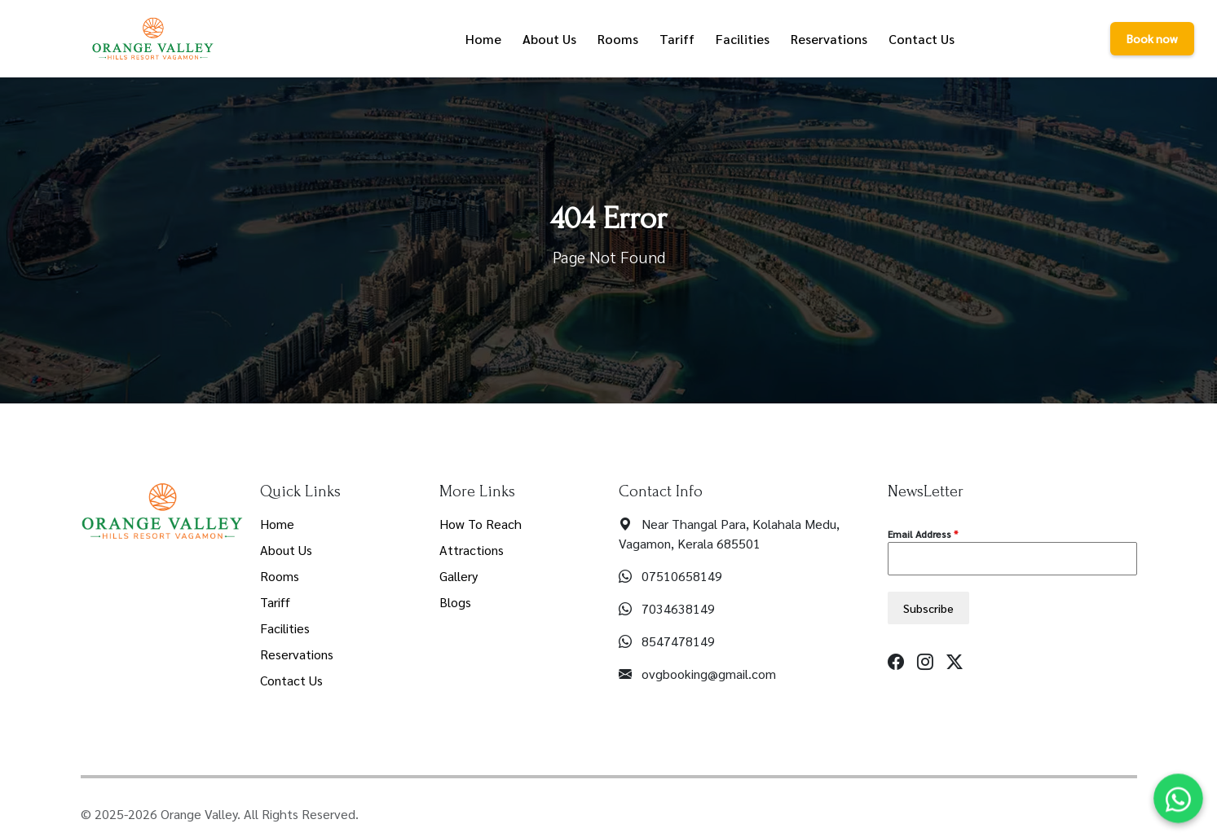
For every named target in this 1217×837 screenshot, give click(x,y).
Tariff (275, 601)
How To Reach (480, 523)
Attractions (471, 549)
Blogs (455, 601)
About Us (286, 549)
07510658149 (682, 575)
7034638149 (678, 608)
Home (277, 523)
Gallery (458, 575)
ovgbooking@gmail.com (709, 673)
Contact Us (291, 680)
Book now (1152, 38)
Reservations (296, 654)
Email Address (923, 533)
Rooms (279, 575)
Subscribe (928, 608)
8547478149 (678, 641)
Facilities (285, 628)
